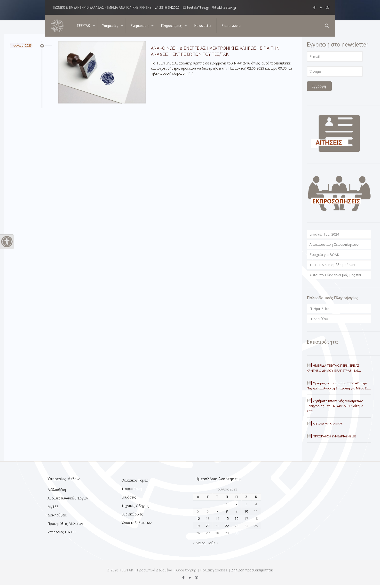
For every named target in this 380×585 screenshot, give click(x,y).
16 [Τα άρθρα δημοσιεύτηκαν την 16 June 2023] (236, 518)
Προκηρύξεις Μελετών (65, 523)
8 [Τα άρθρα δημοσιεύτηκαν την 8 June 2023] (227, 511)
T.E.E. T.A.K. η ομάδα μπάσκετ (332, 264)
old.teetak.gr (226, 7)
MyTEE (53, 506)
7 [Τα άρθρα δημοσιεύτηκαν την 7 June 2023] (217, 511)
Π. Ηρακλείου (320, 308)
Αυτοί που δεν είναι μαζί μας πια (335, 275)
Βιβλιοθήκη (57, 489)
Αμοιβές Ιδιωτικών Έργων (68, 498)
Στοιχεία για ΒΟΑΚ (324, 254)
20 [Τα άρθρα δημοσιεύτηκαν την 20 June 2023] (208, 525)
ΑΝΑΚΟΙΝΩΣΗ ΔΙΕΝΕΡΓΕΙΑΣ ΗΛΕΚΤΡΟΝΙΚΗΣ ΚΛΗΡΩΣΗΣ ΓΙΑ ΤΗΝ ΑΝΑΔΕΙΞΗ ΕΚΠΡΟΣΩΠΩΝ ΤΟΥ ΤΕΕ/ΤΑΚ (215, 51)
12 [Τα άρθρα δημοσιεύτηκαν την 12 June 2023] (198, 518)
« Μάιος (199, 543)
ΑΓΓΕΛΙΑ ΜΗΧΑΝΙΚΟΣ (327, 423)
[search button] (327, 26)
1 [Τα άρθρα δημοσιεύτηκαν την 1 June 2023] (227, 504)
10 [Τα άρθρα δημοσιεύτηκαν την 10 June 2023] (246, 511)
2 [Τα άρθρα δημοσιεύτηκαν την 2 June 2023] (237, 504)
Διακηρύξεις (57, 515)
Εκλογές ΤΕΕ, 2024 (324, 234)
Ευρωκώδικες (131, 514)
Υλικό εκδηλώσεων (136, 522)
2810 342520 (169, 7)
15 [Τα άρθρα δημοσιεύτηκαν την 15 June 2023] (227, 518)
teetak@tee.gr (198, 7)
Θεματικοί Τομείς (134, 480)
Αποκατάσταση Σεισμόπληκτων (334, 244)
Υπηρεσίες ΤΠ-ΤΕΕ (62, 532)
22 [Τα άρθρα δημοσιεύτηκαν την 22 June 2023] (227, 525)
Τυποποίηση (131, 488)
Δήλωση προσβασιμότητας (252, 570)
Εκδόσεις (128, 497)
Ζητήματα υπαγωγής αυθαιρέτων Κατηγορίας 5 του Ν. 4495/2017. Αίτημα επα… (335, 406)
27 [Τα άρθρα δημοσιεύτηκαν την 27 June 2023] (208, 533)
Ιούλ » (213, 543)
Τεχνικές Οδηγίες (135, 505)
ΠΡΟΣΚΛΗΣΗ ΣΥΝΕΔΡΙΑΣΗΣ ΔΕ (334, 436)
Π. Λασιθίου (318, 318)
